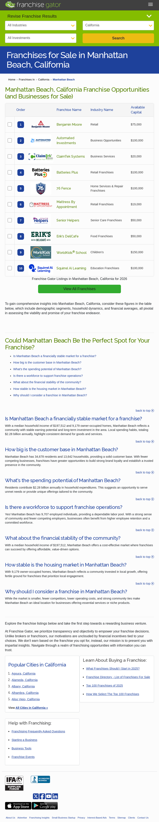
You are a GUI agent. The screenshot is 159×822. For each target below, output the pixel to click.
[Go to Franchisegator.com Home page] (33, 4)
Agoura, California (23, 677)
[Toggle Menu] (150, 4)
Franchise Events (23, 761)
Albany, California (23, 690)
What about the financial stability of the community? (47, 386)
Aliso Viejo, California (26, 703)
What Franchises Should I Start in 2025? (113, 672)
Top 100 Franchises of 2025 (104, 689)
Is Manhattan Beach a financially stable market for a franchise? (54, 360)
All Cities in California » (32, 712)
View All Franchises (79, 293)
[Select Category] (40, 25)
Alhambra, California (25, 697)
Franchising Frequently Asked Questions (38, 735)
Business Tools (21, 752)
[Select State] (118, 25)
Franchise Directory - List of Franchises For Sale (118, 681)
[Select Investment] (40, 38)
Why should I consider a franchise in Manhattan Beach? (50, 399)
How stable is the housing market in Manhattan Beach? (49, 393)
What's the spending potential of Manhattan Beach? (47, 373)
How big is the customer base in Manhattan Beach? (47, 366)
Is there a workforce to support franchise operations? (48, 379)
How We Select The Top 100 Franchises (112, 698)
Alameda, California (25, 684)
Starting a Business (24, 744)
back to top (145, 414)
